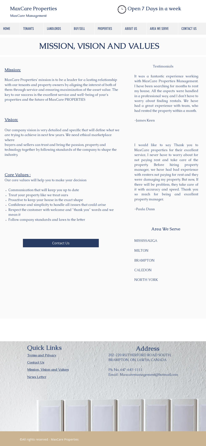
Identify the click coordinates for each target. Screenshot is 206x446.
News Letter (36, 377)
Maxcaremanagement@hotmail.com (149, 374)
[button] (32, 29)
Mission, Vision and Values (48, 369)
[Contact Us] (61, 243)
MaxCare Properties (33, 8)
